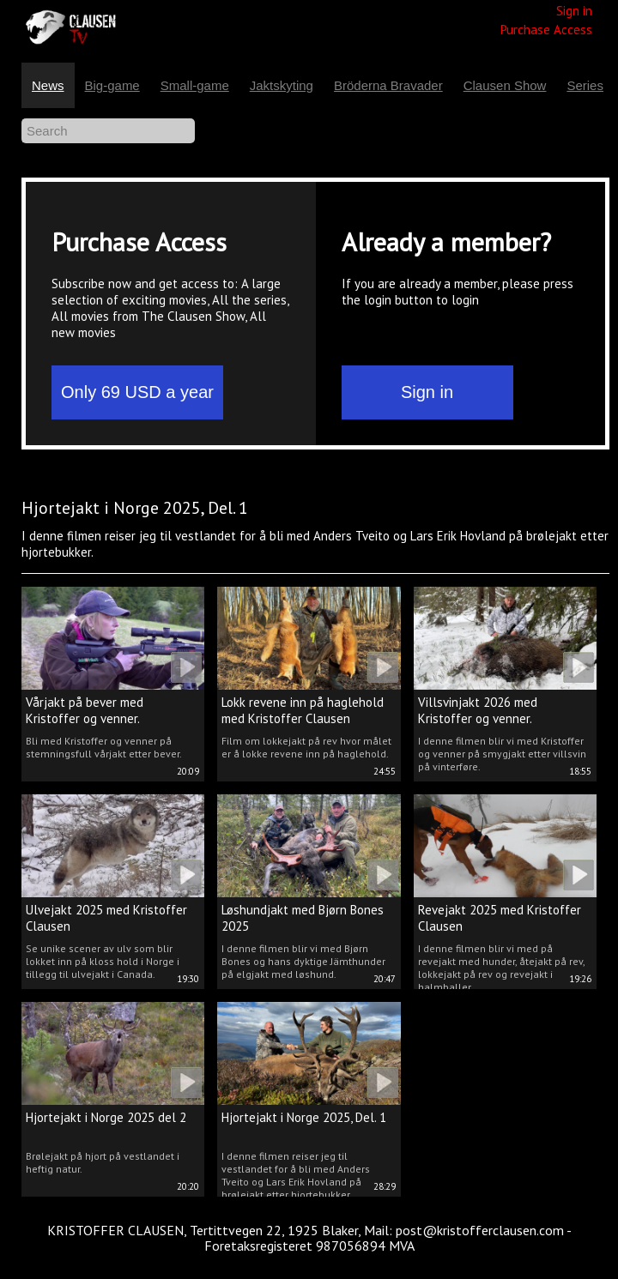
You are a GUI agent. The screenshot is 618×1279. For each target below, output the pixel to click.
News (48, 85)
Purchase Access (546, 29)
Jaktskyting (281, 85)
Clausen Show (505, 85)
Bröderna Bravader (388, 85)
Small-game (195, 85)
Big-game (112, 85)
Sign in (574, 11)
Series (584, 85)
